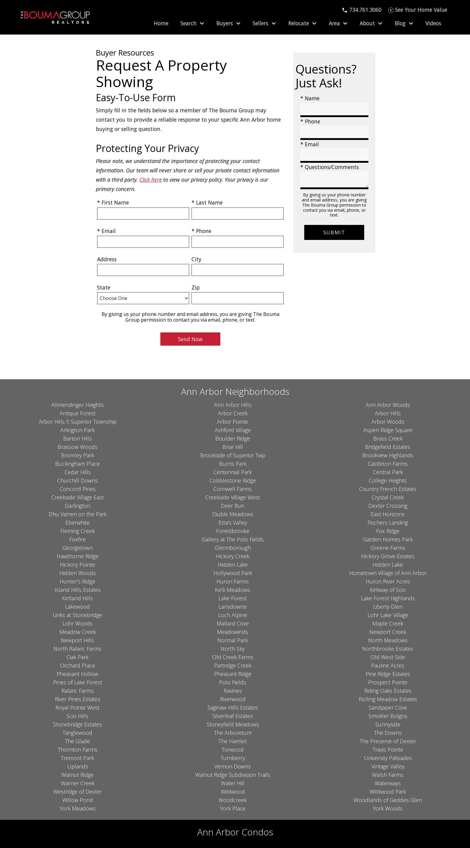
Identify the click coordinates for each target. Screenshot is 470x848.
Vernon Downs (232, 766)
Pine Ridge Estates (388, 673)
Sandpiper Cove (388, 707)
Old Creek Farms (232, 657)
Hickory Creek (232, 556)
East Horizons (388, 514)
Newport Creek (387, 631)
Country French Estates (387, 488)
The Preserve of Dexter (388, 741)
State (103, 287)
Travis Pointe (388, 749)
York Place (232, 808)
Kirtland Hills (77, 598)
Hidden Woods (77, 573)
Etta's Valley (233, 522)
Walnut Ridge (77, 774)
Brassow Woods (77, 446)
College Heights (388, 480)
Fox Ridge (388, 531)
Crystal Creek (388, 497)
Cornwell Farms (232, 488)
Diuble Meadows (232, 514)
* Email (106, 231)
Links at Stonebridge (77, 615)
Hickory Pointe (77, 564)
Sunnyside (387, 724)
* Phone (201, 231)
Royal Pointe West (77, 707)
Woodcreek (233, 800)
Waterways (388, 783)
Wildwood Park (388, 791)
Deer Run (232, 505)
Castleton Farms (388, 463)
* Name (310, 98)
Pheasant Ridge (232, 673)
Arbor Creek (233, 413)
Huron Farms (232, 581)
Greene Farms (387, 547)
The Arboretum (232, 732)
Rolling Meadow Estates (388, 699)
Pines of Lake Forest (77, 682)
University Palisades (388, 758)
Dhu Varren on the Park (78, 514)
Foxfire (77, 539)
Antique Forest (78, 413)
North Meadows (388, 640)
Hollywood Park (232, 573)
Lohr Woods (77, 623)
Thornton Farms (77, 749)
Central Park (388, 472)
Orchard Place (77, 665)
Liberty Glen (388, 606)
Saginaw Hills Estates (232, 707)
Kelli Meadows (232, 589)
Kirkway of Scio (388, 589)
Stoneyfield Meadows (233, 724)
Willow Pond (77, 800)
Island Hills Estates (78, 589)
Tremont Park (77, 758)
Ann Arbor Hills (232, 404)
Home (161, 23)
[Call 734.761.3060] (362, 9)
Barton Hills (77, 438)
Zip (196, 287)
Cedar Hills (77, 472)
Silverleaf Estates (232, 715)
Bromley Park (77, 455)
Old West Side (387, 657)
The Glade (77, 741)
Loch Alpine (232, 615)
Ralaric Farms (77, 690)
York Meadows (78, 808)
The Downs (388, 732)
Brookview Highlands (387, 455)
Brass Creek (388, 438)
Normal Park (232, 640)
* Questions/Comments (329, 167)
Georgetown (77, 547)
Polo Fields (232, 682)
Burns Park (232, 463)
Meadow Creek (77, 631)
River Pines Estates (77, 699)
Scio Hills (77, 715)
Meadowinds (232, 631)
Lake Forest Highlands (388, 598)
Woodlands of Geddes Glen (388, 800)
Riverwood (232, 699)
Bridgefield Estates (387, 446)
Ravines (233, 690)
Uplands (77, 766)
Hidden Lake (233, 564)
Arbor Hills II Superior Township (78, 421)
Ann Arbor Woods (388, 404)
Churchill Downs (77, 480)
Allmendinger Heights (77, 404)
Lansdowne (233, 606)
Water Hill (233, 783)
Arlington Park (77, 430)
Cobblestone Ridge (233, 480)
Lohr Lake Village (387, 615)
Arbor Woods (387, 421)
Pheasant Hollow (77, 673)
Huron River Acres (388, 581)
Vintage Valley (387, 766)
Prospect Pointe (387, 682)
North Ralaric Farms (77, 648)
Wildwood (233, 791)
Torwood (233, 749)
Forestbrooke (232, 531)
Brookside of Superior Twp (232, 455)
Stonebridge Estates (77, 724)
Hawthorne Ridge (78, 556)
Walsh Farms (387, 774)
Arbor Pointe (232, 421)
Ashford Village (233, 430)
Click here (150, 179)
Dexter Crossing (387, 505)
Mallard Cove (233, 623)
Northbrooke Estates (387, 648)
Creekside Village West (232, 497)
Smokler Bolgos (387, 715)
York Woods (388, 808)
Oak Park (77, 657)
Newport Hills (77, 640)
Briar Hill (232, 446)
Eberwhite (77, 522)
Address (107, 259)
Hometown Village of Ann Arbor (388, 573)
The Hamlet (233, 741)
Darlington (77, 505)
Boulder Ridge (232, 438)
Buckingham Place (77, 463)
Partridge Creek (232, 665)
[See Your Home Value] (417, 9)
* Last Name (207, 202)
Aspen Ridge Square (387, 430)
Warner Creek (77, 783)
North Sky (233, 648)
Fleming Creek (77, 531)
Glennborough (233, 547)
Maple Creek (387, 623)
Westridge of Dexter (77, 791)
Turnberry (233, 758)
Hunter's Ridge (77, 581)
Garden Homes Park (388, 539)
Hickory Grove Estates (388, 556)
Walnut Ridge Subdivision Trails (232, 774)
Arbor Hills (388, 413)
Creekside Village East (77, 497)
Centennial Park (232, 472)
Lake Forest (233, 598)
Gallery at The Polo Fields (233, 539)
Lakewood (77, 606)
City (196, 259)
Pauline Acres (387, 665)
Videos (433, 23)
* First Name (113, 202)
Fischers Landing (387, 522)
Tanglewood (77, 732)
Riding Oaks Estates (388, 690)
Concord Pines (78, 488)
